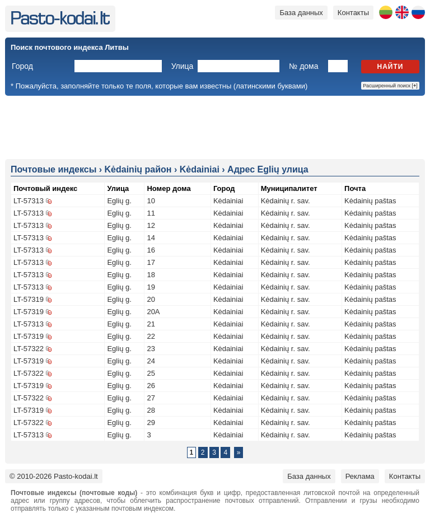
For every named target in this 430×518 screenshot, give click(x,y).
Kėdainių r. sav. (285, 201)
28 (151, 410)
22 (151, 336)
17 (151, 262)
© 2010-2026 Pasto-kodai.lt (54, 476)
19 (151, 287)
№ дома (303, 66)
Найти (390, 67)
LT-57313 (28, 201)
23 (151, 348)
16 (151, 250)
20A (153, 311)
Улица (182, 66)
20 (151, 299)
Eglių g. (119, 201)
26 (151, 385)
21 (151, 324)
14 (151, 238)
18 (151, 274)
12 (151, 225)
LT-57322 (28, 348)
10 (151, 201)
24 (151, 361)
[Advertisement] (215, 126)
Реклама (360, 476)
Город (22, 66)
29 (151, 422)
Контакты (353, 12)
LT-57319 (28, 299)
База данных (300, 12)
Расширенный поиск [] (390, 85)
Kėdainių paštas (370, 201)
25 (151, 373)
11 (151, 213)
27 (151, 398)
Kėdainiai (228, 201)
